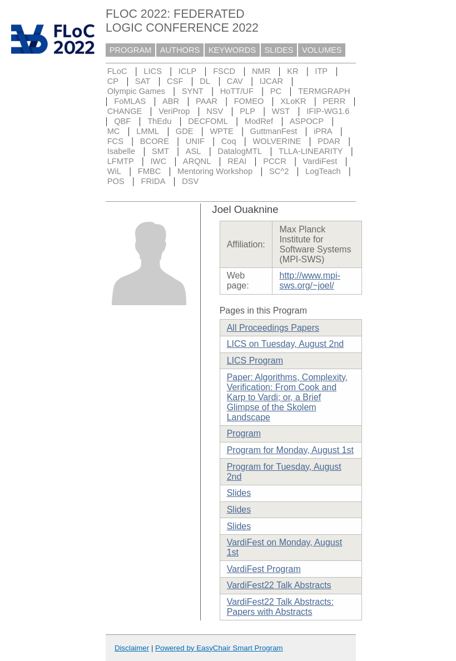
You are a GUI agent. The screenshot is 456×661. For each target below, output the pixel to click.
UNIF (195, 141)
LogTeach (323, 171)
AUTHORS (180, 50)
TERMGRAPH (324, 91)
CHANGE (124, 111)
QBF (122, 121)
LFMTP (120, 161)
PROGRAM (131, 50)
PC (275, 91)
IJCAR (271, 81)
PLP (247, 111)
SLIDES (279, 50)
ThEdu (159, 121)
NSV (214, 111)
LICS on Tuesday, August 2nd (285, 344)
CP (112, 81)
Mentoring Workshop (214, 171)
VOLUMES (322, 50)
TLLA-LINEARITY (311, 151)
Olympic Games (136, 91)
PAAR (206, 101)
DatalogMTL (239, 151)
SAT (142, 81)
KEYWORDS (232, 50)
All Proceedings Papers (273, 327)
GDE (185, 131)
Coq (228, 141)
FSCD (224, 71)
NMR (261, 71)
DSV (190, 181)
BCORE (154, 141)
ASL (193, 151)
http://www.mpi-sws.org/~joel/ (309, 280)
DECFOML (208, 121)
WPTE (221, 131)
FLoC (117, 71)
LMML (147, 131)
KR (292, 71)
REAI (236, 161)
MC (113, 131)
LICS (152, 71)
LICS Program (255, 360)
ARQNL (197, 161)
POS (116, 181)
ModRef (259, 121)
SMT (160, 151)
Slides (239, 493)
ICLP (188, 71)
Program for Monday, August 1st (290, 450)
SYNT (193, 91)
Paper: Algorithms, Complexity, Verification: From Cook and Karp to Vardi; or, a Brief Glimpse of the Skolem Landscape (287, 397)
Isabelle (121, 151)
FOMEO (249, 101)
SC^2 (279, 171)
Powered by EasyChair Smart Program (219, 648)
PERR (334, 101)
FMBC (149, 171)
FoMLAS (130, 101)
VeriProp (174, 111)
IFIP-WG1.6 (327, 111)
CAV (235, 81)
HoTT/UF (237, 91)
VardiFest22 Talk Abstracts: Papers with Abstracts (280, 607)
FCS (115, 141)
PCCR (274, 161)
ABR (170, 101)
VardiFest (320, 161)
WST (281, 111)
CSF (175, 81)
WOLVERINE (277, 141)
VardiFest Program (264, 569)
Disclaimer (132, 648)
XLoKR (293, 101)
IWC (159, 161)
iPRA (323, 131)
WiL (114, 171)
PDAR (329, 141)
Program (244, 433)
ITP (321, 71)
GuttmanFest (274, 131)
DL (205, 81)
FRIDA (153, 181)
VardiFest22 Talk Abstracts (279, 585)
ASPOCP (307, 121)
